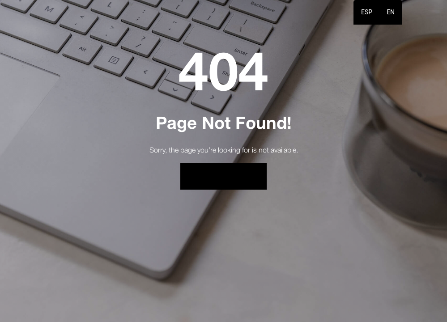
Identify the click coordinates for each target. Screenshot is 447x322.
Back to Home (223, 176)
